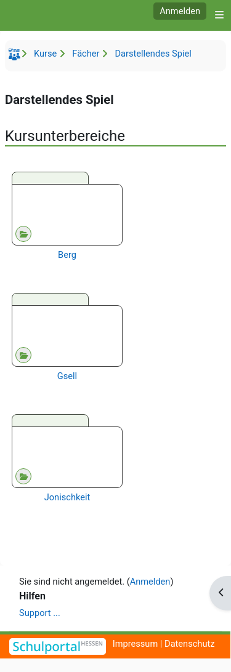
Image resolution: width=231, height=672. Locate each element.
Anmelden (180, 11)
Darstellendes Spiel (153, 53)
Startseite (16, 56)
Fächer (85, 53)
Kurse (45, 53)
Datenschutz (189, 643)
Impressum (135, 643)
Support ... (39, 612)
